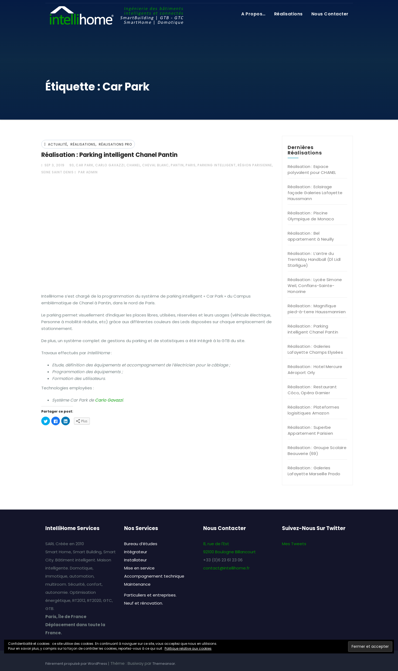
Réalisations (288, 14)
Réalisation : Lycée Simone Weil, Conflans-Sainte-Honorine (315, 285)
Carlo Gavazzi (110, 165)
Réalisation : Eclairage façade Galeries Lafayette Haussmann (315, 192)
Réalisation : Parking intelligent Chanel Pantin (109, 155)
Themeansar (163, 663)
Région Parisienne (255, 165)
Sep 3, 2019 (53, 165)
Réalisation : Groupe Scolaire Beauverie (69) (317, 450)
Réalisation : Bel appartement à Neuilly (311, 236)
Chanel (133, 165)
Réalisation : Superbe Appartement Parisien (310, 430)
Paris (191, 165)
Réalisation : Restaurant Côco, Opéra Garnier (312, 390)
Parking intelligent (217, 165)
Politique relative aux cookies (188, 648)
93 (71, 165)
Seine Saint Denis (57, 172)
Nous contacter (330, 14)
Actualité (57, 144)
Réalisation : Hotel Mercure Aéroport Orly (315, 369)
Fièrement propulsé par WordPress (76, 663)
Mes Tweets (294, 544)
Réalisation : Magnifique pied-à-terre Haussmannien (317, 309)
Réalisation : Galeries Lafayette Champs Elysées (315, 349)
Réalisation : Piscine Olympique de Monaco (311, 216)
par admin (86, 172)
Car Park (84, 165)
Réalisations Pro (115, 144)
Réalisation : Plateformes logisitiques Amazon (313, 410)
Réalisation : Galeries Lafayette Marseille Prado (314, 471)
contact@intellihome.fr (226, 568)
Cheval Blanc (155, 165)
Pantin (177, 165)
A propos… (253, 14)
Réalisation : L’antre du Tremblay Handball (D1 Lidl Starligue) (314, 259)
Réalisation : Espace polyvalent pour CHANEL (312, 169)
